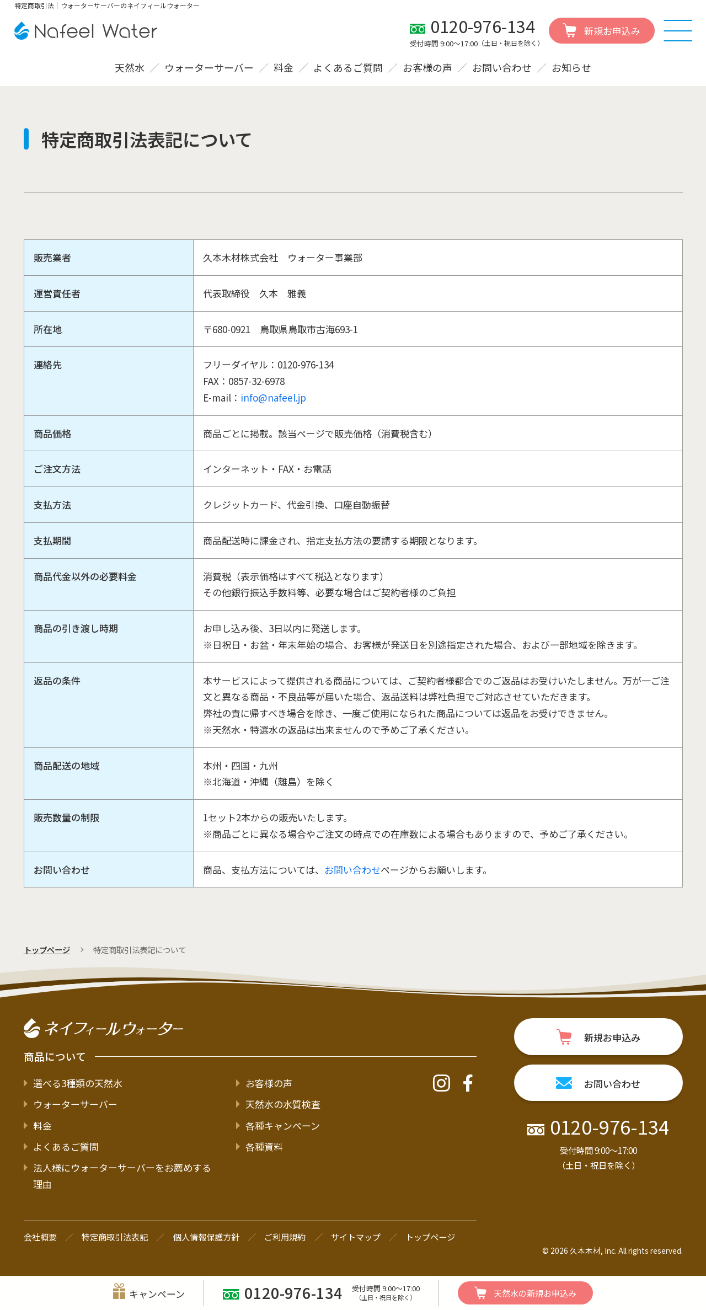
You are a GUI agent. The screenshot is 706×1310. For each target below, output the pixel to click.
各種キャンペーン (282, 1125)
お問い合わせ (502, 67)
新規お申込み (525, 1293)
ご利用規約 (285, 1237)
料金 (283, 67)
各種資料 (264, 1146)
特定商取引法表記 (115, 1237)
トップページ (47, 949)
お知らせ (571, 67)
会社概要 (40, 1237)
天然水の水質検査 (282, 1104)
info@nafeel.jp (273, 397)
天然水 (130, 67)
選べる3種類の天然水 (77, 1083)
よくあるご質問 (348, 67)
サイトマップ (356, 1237)
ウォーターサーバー (209, 67)
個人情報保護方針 (206, 1237)
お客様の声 (427, 67)
